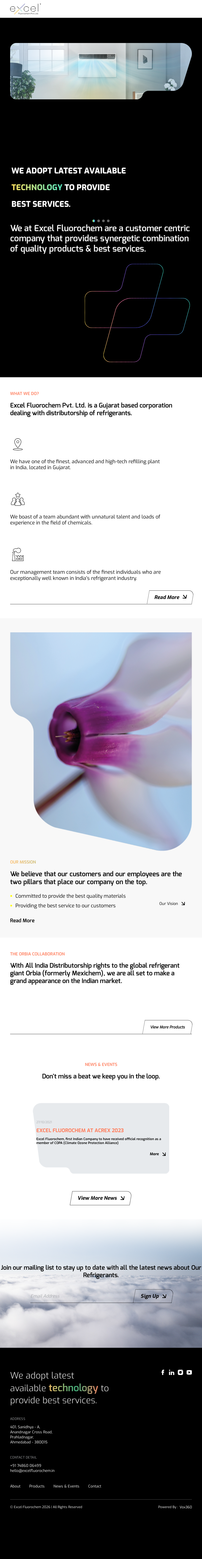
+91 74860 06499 (26, 1507)
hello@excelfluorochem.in (33, 1513)
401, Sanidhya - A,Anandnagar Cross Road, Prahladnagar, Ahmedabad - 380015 (32, 1475)
